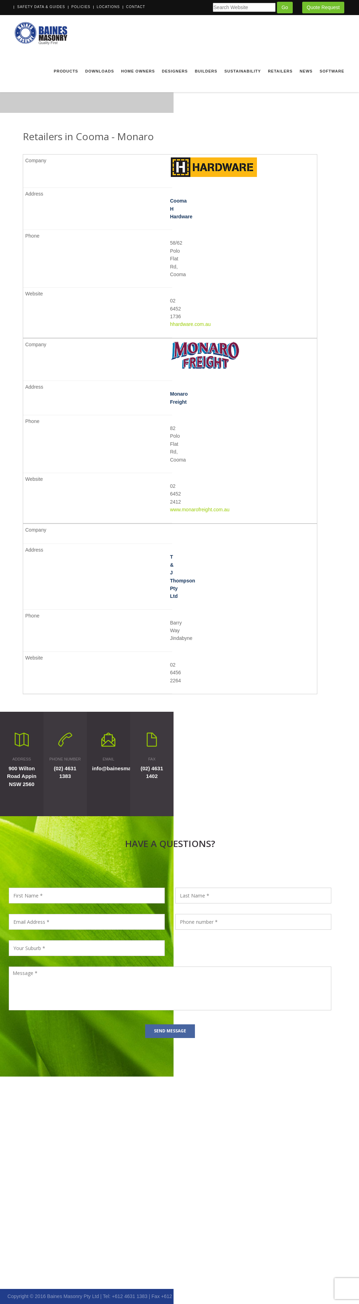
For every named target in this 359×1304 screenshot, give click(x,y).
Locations (108, 7)
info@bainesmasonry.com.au (128, 768)
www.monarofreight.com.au (200, 509)
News (306, 71)
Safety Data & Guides (41, 7)
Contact (135, 7)
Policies (81, 7)
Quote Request (323, 7)
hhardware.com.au (190, 324)
